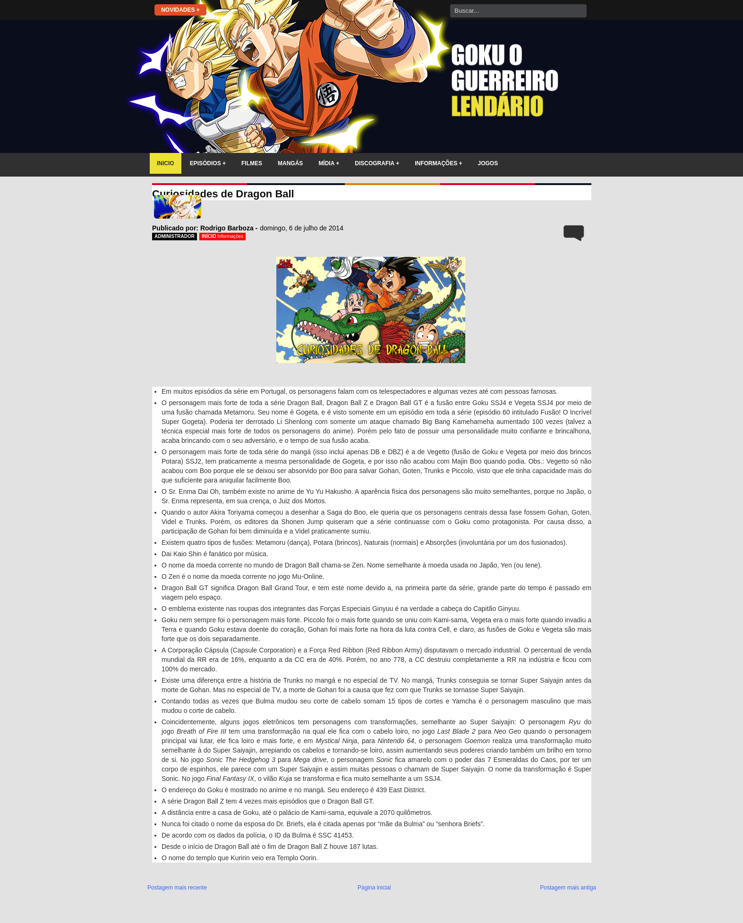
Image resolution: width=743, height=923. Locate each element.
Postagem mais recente (177, 887)
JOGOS (488, 163)
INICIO (165, 163)
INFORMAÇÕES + (438, 163)
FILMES (251, 163)
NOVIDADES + (180, 10)
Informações (230, 236)
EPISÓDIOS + (208, 163)
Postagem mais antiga (568, 887)
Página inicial (374, 887)
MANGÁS (290, 163)
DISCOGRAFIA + (377, 163)
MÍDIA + (328, 163)
